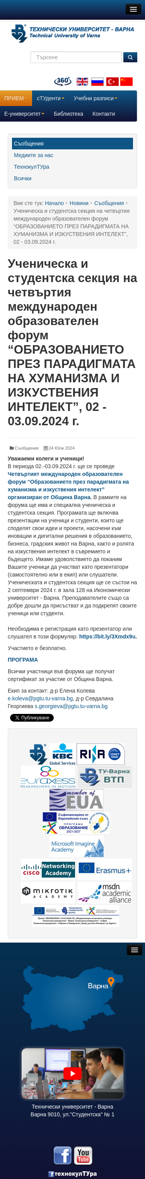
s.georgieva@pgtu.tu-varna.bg (71, 706)
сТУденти (50, 98)
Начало (54, 203)
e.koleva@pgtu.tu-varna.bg (40, 698)
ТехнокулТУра (31, 167)
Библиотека (68, 114)
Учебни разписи (96, 98)
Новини (79, 203)
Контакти (103, 114)
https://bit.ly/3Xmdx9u (107, 636)
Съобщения (29, 143)
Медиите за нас (33, 155)
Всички (22, 178)
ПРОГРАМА (23, 660)
